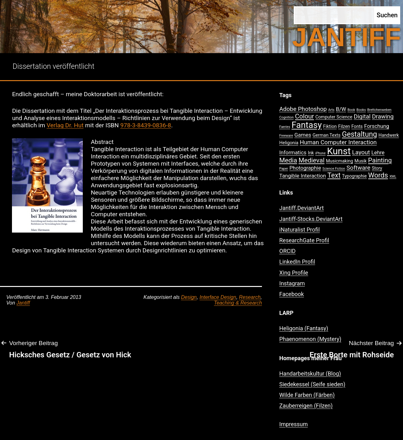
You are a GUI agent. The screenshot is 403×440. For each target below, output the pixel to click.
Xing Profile (293, 272)
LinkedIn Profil (297, 261)
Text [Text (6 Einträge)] (334, 175)
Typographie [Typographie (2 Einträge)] (354, 176)
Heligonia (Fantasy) (303, 328)
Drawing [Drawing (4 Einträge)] (383, 116)
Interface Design (218, 297)
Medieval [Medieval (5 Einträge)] (311, 160)
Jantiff (23, 302)
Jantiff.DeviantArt (301, 208)
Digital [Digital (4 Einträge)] (362, 116)
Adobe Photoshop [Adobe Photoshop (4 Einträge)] (303, 109)
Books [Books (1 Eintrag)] (361, 110)
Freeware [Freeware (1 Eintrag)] (286, 136)
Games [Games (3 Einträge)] (302, 135)
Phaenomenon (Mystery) (310, 339)
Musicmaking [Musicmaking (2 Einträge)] (339, 161)
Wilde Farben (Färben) (307, 395)
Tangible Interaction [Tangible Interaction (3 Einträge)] (302, 176)
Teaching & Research (238, 302)
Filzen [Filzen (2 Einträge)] (344, 126)
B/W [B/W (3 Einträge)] (341, 109)
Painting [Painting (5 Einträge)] (380, 160)
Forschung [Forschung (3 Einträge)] (376, 126)
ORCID (287, 251)
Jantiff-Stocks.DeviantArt (311, 219)
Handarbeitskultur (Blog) (310, 373)
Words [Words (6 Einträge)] (378, 175)
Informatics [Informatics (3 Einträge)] (292, 152)
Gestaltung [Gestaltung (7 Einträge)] (359, 134)
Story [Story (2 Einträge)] (377, 168)
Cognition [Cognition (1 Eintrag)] (286, 117)
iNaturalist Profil (299, 229)
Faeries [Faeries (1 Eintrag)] (284, 127)
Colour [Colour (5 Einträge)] (304, 116)
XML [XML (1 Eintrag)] (392, 176)
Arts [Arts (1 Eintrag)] (331, 110)
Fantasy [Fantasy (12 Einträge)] (307, 125)
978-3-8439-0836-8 (145, 125)
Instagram (292, 283)
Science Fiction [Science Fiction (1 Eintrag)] (333, 169)
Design (189, 297)
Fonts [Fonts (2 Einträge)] (357, 126)
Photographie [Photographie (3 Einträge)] (305, 168)
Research (249, 297)
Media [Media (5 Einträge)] (288, 160)
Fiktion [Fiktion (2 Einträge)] (330, 126)
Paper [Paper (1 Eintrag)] (283, 169)
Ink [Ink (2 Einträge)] (311, 153)
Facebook (291, 294)
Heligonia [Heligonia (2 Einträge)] (288, 143)
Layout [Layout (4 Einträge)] (361, 152)
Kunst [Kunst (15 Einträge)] (339, 151)
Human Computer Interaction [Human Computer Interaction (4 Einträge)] (338, 142)
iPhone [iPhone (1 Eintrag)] (320, 153)
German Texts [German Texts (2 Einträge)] (327, 135)
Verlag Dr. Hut (65, 125)
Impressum (293, 424)
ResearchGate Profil (304, 240)
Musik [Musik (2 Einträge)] (361, 161)
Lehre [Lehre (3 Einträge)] (377, 152)
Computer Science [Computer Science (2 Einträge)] (333, 117)
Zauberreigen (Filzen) (306, 405)
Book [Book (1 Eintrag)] (351, 110)
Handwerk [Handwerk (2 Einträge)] (388, 135)
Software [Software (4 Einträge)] (359, 167)
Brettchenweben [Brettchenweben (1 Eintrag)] (379, 110)
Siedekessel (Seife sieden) (312, 384)
